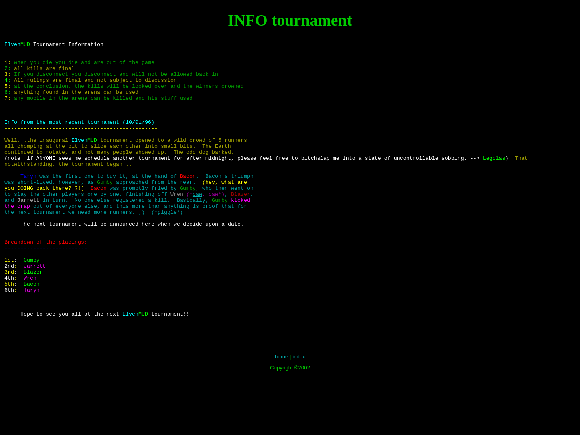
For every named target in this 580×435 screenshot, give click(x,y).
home (281, 415)
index (298, 415)
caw (197, 224)
